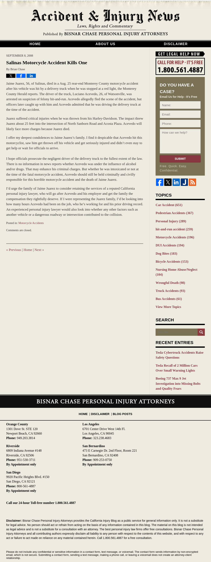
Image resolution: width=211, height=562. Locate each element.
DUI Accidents (169, 243)
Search (201, 322)
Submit (180, 158)
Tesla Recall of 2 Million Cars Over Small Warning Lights (179, 357)
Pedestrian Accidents (173, 212)
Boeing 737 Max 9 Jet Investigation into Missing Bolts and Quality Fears (180, 370)
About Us (105, 44)
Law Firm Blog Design (185, 549)
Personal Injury (170, 220)
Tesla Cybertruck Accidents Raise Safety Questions (178, 345)
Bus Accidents (168, 289)
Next (39, 250)
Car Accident (168, 204)
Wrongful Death (169, 274)
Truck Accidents (169, 282)
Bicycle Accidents (171, 259)
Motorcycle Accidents (31, 223)
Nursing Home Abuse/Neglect (179, 266)
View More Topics (167, 297)
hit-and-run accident (173, 228)
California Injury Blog (105, 23)
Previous (13, 250)
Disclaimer (176, 44)
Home (35, 44)
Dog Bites (166, 251)
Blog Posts (121, 395)
